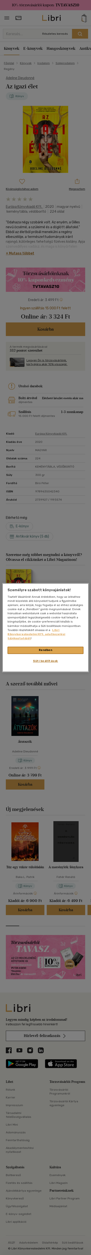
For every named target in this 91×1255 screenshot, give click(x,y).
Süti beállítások (45, 661)
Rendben (45, 650)
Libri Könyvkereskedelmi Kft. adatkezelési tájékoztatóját (36, 634)
